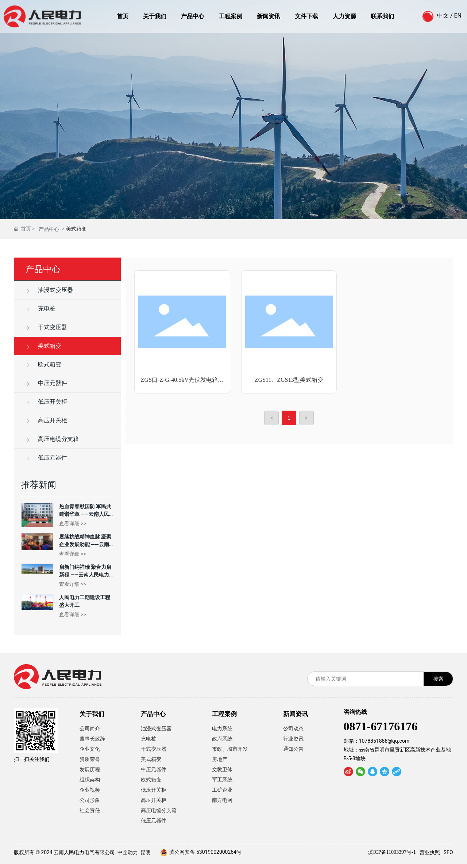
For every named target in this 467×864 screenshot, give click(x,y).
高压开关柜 (46, 420)
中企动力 (127, 852)
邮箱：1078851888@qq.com (376, 741)
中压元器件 (46, 383)
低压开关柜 (46, 402)
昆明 (145, 852)
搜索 (438, 679)
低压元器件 (46, 457)
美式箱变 (43, 346)
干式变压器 (46, 327)
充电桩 (40, 308)
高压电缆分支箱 (52, 439)
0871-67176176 (381, 726)
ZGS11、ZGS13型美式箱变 (289, 380)
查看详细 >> (72, 523)
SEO (448, 852)
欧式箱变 (43, 364)
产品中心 (49, 229)
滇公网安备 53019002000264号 (205, 852)
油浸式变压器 (49, 290)
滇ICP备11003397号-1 (392, 852)
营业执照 (430, 852)
